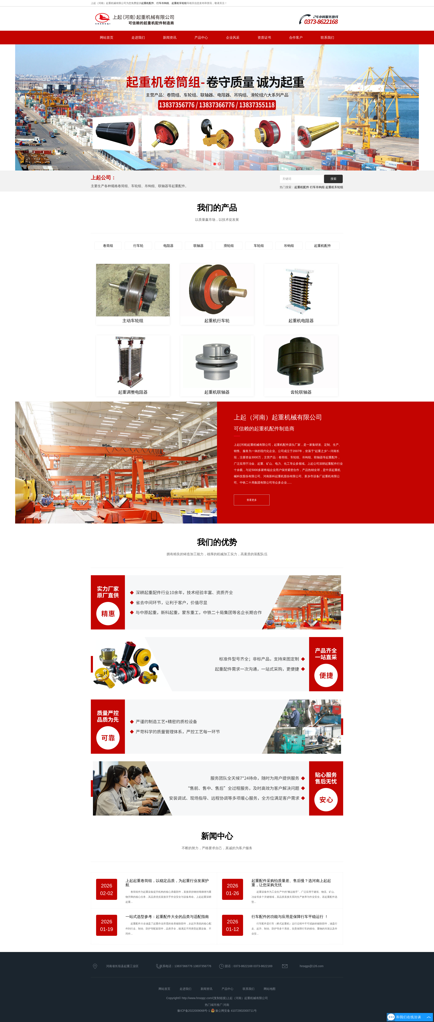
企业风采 (232, 37)
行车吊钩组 (162, 3)
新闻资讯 (169, 37)
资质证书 (264, 37)
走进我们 (138, 37)
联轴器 (198, 245)
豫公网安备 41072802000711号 (234, 1010)
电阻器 (168, 245)
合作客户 (296, 37)
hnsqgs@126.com (311, 966)
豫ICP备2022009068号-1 (194, 1010)
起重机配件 (147, 3)
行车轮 (138, 245)
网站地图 (269, 988)
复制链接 (220, 998)
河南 (226, 1004)
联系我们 (327, 37)
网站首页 (106, 37)
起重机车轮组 (179, 3)
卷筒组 (108, 245)
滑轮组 (229, 245)
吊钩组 (289, 245)
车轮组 (259, 245)
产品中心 (201, 37)
